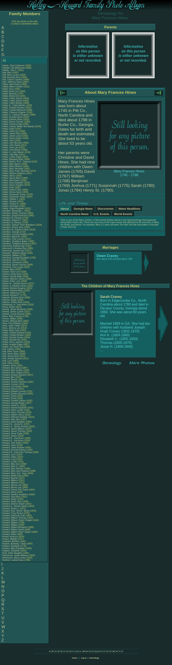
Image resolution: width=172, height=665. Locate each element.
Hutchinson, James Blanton (15, 555)
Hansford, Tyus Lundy (12, 267)
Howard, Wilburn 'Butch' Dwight (17, 520)
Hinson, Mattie (9, 318)
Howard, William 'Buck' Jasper (16, 532)
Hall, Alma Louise (10, 75)
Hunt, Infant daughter (12, 553)
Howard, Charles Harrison (14, 382)
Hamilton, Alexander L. (13, 211)
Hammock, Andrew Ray (13, 246)
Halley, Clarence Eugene (14, 112)
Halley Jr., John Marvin (13, 152)
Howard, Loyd (9, 459)
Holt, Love (7, 361)
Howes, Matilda (9, 539)
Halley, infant (8, 129)
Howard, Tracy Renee (12, 513)
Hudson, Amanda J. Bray (14, 543)
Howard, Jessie (9, 436)
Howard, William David (13, 529)
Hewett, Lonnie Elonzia (13, 314)
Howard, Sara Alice (11, 497)
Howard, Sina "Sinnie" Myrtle (16, 511)
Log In (84, 658)
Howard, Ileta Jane (11, 419)
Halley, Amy (8, 89)
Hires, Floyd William (11, 323)
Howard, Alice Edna (11, 368)
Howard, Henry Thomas (13, 412)
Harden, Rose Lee (11, 272)
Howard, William (10, 522)
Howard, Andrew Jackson (14, 375)
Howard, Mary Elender (12, 468)
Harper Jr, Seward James (14, 286)
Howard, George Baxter (13, 403)
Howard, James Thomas (13, 431)
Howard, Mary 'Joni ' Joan (14, 473)
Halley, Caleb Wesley (12, 103)
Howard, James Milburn (13, 429)
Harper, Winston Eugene (14, 288)
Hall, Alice (7, 72)
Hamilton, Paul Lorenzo (13, 239)
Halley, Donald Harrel (12, 117)
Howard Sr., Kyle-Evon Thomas (17, 452)
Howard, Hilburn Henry (13, 415)
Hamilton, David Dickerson (14, 215)
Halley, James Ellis (11, 133)
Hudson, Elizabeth (11, 546)
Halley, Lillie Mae (10, 154)
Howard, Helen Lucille (12, 410)
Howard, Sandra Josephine (15, 494)
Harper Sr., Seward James (14, 283)
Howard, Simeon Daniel (13, 504)
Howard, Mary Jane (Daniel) (15, 471)
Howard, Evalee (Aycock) (14, 393)
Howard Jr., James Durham (15, 426)
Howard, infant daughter (14, 422)
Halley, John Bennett (12, 143)
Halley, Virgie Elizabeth (13, 208)
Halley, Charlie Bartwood (14, 110)
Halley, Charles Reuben (13, 108)
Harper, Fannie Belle (12, 276)
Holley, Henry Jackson (12, 342)
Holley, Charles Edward (13, 333)
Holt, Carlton (8, 349)
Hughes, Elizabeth (11, 551)
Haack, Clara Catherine (13, 65)
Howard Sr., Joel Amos (13, 438)
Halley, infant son (10, 131)
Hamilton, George (11, 232)
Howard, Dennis (10, 389)
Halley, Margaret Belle (12, 159)
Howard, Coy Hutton (11, 386)
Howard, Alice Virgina (12, 372)
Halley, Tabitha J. (10, 199)
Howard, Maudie (10, 478)
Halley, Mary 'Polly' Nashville (15, 171)
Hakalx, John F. (9, 70)
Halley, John (8, 140)
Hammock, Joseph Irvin (13, 251)
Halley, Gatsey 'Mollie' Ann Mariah (18, 126)
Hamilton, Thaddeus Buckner (16, 243)
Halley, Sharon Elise (11, 190)
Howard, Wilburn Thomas (14, 518)
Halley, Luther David (11, 157)
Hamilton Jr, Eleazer (12, 222)
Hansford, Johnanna (12, 262)
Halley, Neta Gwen (11, 180)
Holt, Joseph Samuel (12, 358)
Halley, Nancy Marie (11, 178)
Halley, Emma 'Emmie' (13, 122)
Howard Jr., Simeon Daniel (14, 506)
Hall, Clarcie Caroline (12, 79)
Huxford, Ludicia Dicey (13, 560)
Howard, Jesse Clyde (12, 433)
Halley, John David (11, 145)
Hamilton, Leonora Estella (14, 234)
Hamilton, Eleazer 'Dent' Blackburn (18, 225)
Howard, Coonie (10, 384)
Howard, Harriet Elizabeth (14, 408)
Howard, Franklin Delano (14, 401)
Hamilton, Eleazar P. (11, 220)
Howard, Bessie (10, 379)
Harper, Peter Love (11, 281)
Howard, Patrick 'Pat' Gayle (15, 490)
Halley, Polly (8, 187)
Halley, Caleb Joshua (12, 98)
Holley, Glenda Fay (11, 340)
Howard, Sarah (9, 499)
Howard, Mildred (10, 483)
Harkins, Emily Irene (11, 274)
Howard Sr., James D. (12, 424)
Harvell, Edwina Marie (12, 290)
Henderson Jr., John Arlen (14, 304)
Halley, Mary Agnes (11, 164)
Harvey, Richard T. (11, 295)
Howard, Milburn (10, 480)
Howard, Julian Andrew (13, 447)
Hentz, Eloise (9, 307)
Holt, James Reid (10, 356)
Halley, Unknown (10, 206)
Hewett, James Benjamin (14, 309)
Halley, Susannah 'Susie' (14, 197)
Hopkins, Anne (9, 365)
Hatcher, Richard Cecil (12, 297)
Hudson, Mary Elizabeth (13, 548)
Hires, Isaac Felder (11, 326)
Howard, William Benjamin (14, 527)
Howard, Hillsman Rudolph (14, 417)
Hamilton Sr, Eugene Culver (15, 229)
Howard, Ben (8, 377)
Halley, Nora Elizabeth (12, 183)
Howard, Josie (9, 445)
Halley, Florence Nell (12, 124)
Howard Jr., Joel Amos (12, 440)
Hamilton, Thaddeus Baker (14, 241)
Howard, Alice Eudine (12, 370)
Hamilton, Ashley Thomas (14, 213)
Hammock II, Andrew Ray (14, 248)
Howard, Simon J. (10, 508)
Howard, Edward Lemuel (14, 391)
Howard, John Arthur (12, 443)
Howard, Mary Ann (11, 464)
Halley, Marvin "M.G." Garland (16, 161)
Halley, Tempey (9, 201)
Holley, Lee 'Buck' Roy (12, 347)
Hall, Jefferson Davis (12, 82)
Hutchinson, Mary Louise (14, 558)
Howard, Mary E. (10, 466)
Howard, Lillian (9, 457)
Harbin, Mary (8, 269)
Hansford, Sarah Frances (14, 265)
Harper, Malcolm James (13, 279)
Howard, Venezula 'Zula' (14, 515)
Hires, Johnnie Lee (11, 328)
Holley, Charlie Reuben (13, 335)
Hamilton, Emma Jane (12, 227)
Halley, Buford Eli (10, 96)
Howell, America (10, 536)
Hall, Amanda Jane (11, 77)
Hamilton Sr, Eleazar (12, 218)
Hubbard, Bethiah (11, 541)
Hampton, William (11, 255)
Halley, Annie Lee (10, 91)
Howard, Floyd (9, 396)
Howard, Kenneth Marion (14, 450)
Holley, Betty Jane (10, 330)
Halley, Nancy (9, 176)
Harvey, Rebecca (10, 293)
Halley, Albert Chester (12, 86)
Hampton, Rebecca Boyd (14, 253)
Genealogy (94, 658)
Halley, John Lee (10, 147)
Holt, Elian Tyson (10, 351)
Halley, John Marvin (11, 150)
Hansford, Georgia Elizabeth (15, 258)
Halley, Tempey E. (10, 204)
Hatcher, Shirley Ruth (12, 302)
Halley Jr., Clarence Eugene (15, 115)
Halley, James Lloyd (11, 136)
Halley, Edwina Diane (12, 119)
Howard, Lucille (9, 461)
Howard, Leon (9, 454)
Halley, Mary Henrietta (12, 168)
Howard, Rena (9, 492)
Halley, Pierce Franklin (12, 185)
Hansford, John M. (11, 260)
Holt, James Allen (10, 354)
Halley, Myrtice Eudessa (13, 173)
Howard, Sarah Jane (12, 501)
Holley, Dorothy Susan (12, 337)
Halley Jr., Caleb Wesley (13, 105)
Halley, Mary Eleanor (12, 166)
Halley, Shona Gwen (11, 192)
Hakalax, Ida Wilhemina (13, 68)
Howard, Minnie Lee (11, 485)
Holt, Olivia (7, 363)
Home (74, 658)
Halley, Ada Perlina (11, 84)
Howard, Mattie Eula (11, 476)
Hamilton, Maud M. (11, 236)
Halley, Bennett (9, 93)
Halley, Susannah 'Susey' (14, 194)
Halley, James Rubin (12, 138)
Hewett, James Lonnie (12, 311)
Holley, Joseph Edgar (12, 344)
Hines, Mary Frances (12, 316)
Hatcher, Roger (9, 300)
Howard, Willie (9, 534)
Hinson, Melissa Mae (12, 321)
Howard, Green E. (10, 405)
